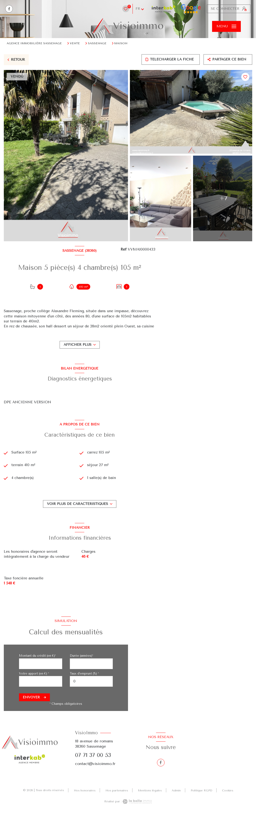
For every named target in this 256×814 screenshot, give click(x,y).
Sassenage (97, 43)
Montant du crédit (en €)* (37, 655)
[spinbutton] (91, 681)
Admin (176, 790)
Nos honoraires (84, 790)
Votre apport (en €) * (34, 673)
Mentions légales (150, 790)
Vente (75, 43)
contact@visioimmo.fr (95, 763)
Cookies (227, 790)
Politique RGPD (201, 790)
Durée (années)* (81, 655)
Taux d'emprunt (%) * (84, 673)
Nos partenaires (116, 790)
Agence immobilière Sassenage (34, 43)
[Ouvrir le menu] (226, 26)
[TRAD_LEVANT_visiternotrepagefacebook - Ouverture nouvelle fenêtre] (9, 9)
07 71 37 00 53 (93, 755)
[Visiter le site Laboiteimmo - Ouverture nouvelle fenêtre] (137, 801)
